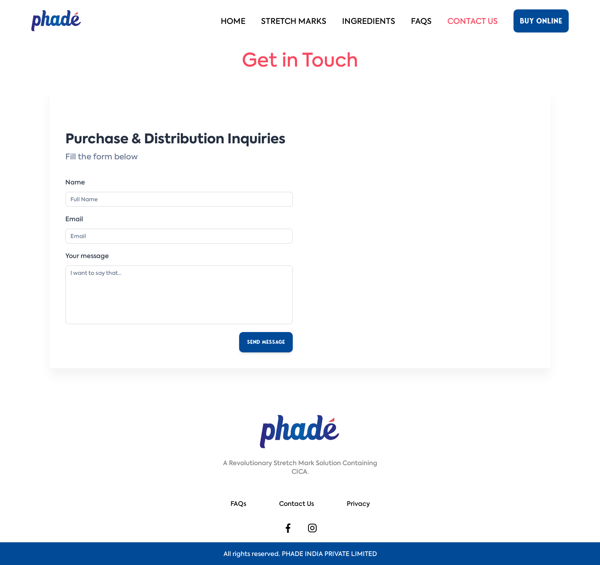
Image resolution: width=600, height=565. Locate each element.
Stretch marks (293, 21)
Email (74, 219)
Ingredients (368, 21)
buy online (541, 20)
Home (233, 21)
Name (75, 182)
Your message (87, 255)
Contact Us (472, 21)
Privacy (358, 503)
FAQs (421, 21)
